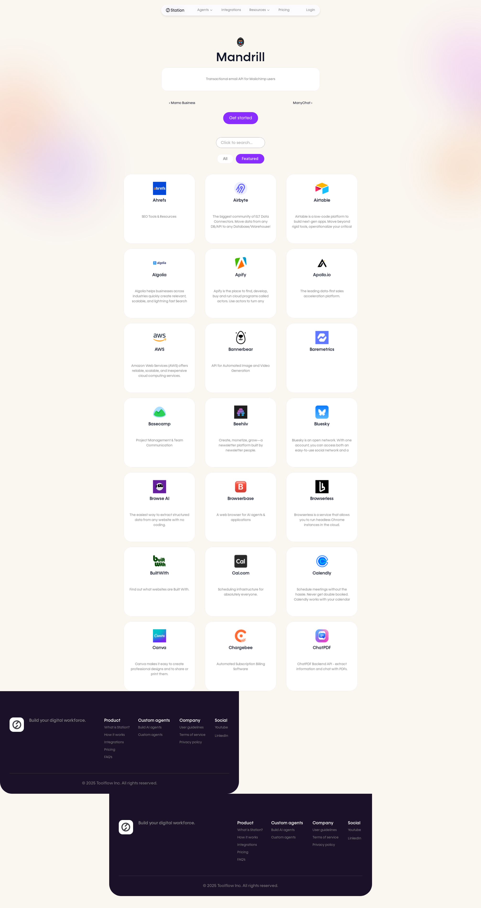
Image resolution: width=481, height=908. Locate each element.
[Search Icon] (240, 142)
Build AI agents (150, 727)
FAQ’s (108, 757)
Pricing (109, 749)
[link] (17, 724)
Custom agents (150, 735)
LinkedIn (221, 736)
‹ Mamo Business (182, 103)
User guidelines (191, 727)
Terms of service (192, 735)
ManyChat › (302, 103)
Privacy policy (190, 742)
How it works (114, 735)
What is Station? (117, 727)
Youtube (221, 727)
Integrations (114, 742)
